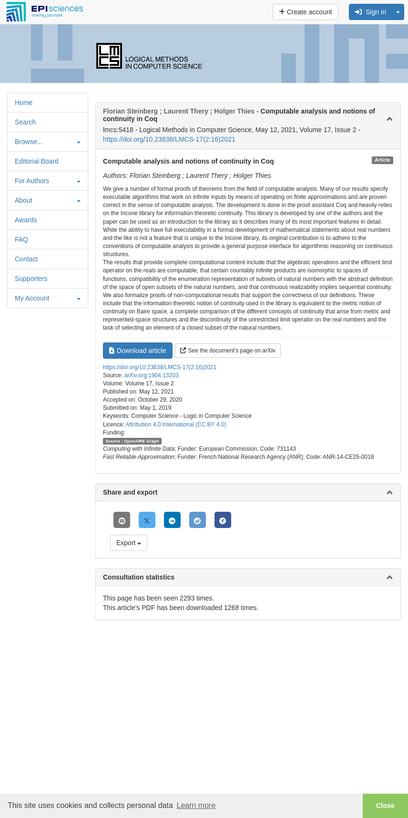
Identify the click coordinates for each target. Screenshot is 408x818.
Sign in (370, 12)
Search (25, 122)
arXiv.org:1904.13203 (151, 375)
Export (128, 543)
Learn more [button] (195, 805)
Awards (26, 220)
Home (23, 102)
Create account (305, 12)
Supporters (31, 278)
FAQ (21, 239)
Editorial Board (37, 161)
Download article (137, 350)
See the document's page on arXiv (227, 350)
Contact (26, 259)
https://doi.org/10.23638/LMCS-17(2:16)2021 (169, 139)
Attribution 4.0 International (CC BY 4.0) (175, 424)
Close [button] (385, 805)
